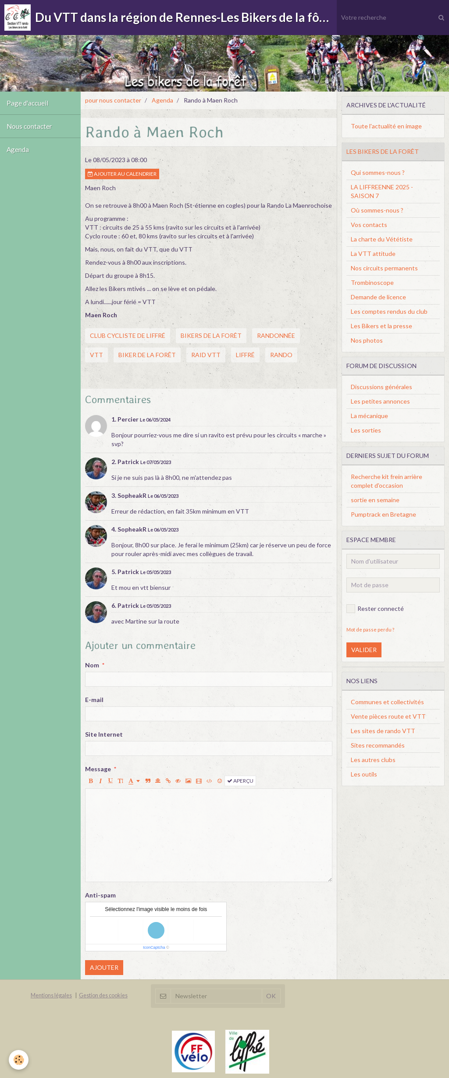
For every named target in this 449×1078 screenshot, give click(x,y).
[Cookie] (19, 1060)
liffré (245, 354)
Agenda (18, 149)
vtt (96, 354)
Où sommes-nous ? (377, 210)
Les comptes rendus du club (389, 311)
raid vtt (206, 354)
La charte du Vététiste (382, 239)
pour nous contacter (113, 100)
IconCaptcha (154, 947)
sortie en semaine (375, 500)
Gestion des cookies (103, 995)
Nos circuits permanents (384, 268)
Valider (364, 649)
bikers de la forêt (211, 335)
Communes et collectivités (387, 702)
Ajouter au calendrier (122, 173)
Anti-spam (100, 895)
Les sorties (366, 430)
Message (98, 769)
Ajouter (104, 967)
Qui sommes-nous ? (378, 172)
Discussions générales (381, 386)
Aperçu (240, 780)
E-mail (94, 699)
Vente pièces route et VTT (388, 716)
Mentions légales (51, 995)
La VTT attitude (373, 253)
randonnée (276, 335)
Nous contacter (29, 126)
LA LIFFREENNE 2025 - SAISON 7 (382, 191)
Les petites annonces (380, 401)
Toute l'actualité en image (386, 126)
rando (281, 354)
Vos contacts (369, 224)
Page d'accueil (27, 103)
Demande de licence (378, 297)
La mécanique (369, 415)
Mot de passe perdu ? (370, 629)
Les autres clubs (373, 759)
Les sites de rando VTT (383, 730)
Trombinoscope (372, 282)
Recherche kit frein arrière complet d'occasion (386, 481)
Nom (92, 665)
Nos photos (367, 340)
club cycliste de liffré (127, 335)
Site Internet (104, 734)
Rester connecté (375, 608)
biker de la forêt (147, 354)
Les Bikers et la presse (381, 326)
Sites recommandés (378, 745)
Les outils (364, 774)
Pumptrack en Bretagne (383, 514)
